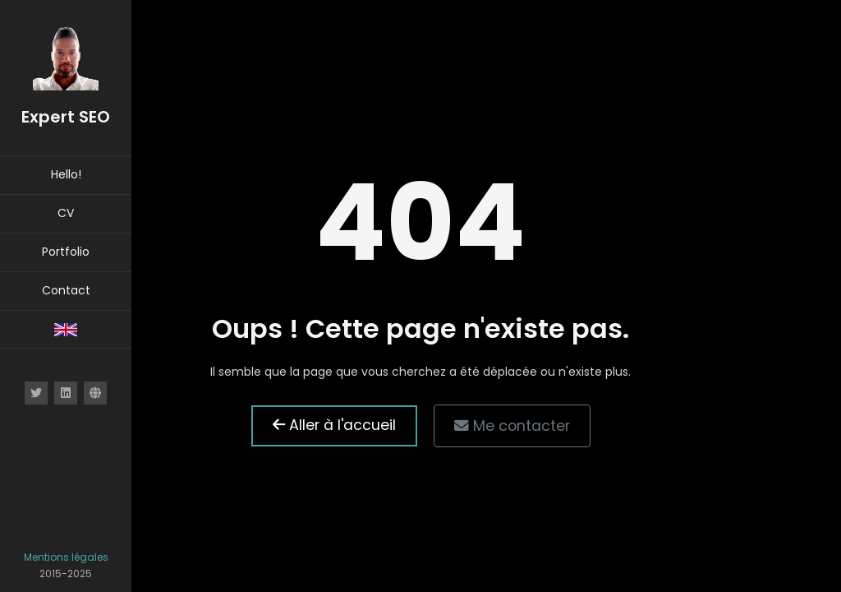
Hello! (66, 174)
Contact (66, 290)
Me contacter (512, 426)
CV (65, 213)
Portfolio (66, 251)
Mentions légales (66, 557)
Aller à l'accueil (334, 425)
